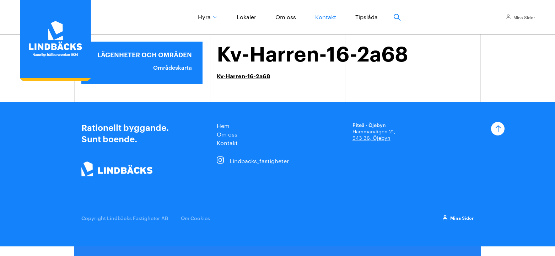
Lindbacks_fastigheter (259, 161)
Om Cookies (195, 217)
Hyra (204, 17)
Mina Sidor (524, 17)
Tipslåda (366, 17)
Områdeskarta (172, 67)
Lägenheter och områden (144, 54)
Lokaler (246, 17)
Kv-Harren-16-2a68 (243, 76)
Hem (223, 125)
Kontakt (325, 17)
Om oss (285, 17)
